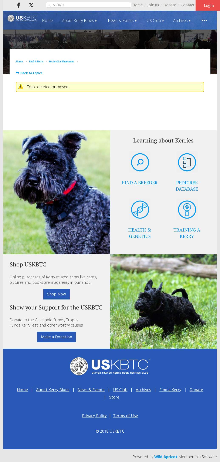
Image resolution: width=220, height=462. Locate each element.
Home (137, 4)
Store (114, 397)
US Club (120, 389)
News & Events (91, 389)
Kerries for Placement (61, 61)
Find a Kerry (36, 61)
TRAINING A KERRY (186, 233)
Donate (169, 4)
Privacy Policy (94, 415)
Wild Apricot (165, 456)
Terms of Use (125, 415)
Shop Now (56, 293)
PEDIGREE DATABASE (187, 185)
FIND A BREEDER (140, 182)
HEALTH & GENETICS (139, 233)
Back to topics (31, 73)
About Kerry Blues (52, 389)
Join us (153, 4)
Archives (143, 389)
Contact (187, 4)
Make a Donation (56, 336)
